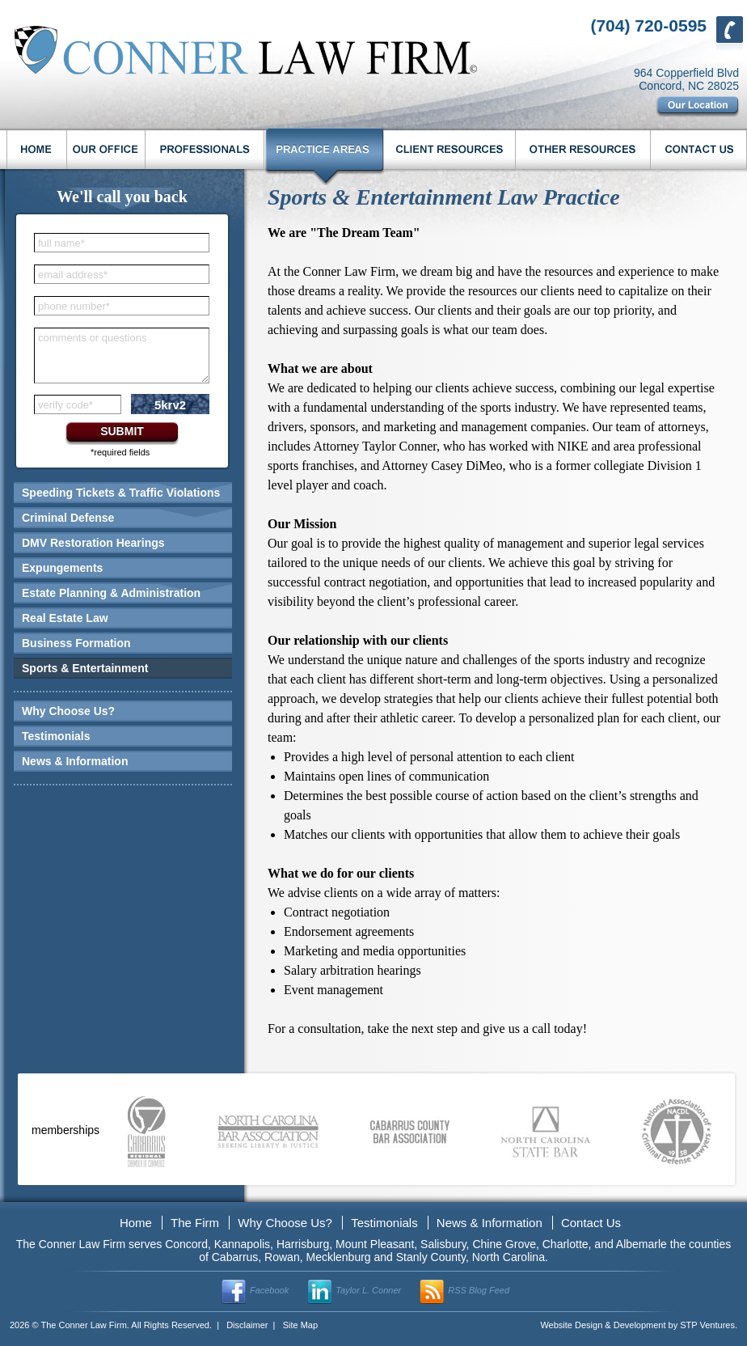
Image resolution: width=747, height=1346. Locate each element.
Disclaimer (247, 1325)
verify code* (65, 405)
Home (136, 1223)
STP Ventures (707, 1325)
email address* (73, 275)
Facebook (269, 1290)
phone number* (74, 306)
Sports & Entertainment (85, 668)
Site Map (300, 1325)
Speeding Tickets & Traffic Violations (121, 492)
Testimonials (56, 736)
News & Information (75, 761)
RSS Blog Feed (478, 1290)
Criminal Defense (68, 517)
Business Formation (76, 643)
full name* (61, 243)
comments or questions (92, 338)
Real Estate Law (65, 618)
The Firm (195, 1223)
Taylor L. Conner (368, 1290)
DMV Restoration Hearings (93, 542)
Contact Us (591, 1223)
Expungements (62, 567)
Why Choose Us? (68, 711)
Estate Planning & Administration (111, 592)
